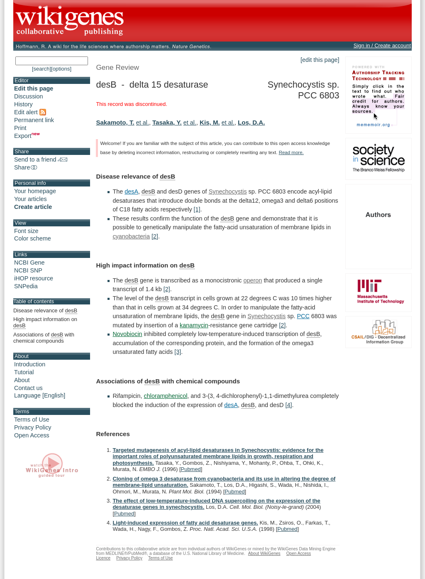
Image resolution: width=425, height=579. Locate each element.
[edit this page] (320, 59)
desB (167, 176)
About (22, 380)
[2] (154, 236)
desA (131, 191)
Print (20, 128)
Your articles (30, 199)
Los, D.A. (251, 122)
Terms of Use (31, 419)
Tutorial (24, 372)
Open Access (31, 435)
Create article (33, 207)
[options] (61, 69)
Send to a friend (40, 159)
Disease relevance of (45, 310)
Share (26, 167)
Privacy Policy (32, 427)
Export (27, 135)
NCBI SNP (28, 270)
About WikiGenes (264, 553)
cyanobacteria (131, 236)
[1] (197, 209)
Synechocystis (228, 191)
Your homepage (35, 191)
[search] (41, 69)
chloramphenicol (166, 396)
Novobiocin (127, 334)
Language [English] (39, 395)
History (23, 104)
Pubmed (191, 469)
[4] (289, 405)
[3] (177, 351)
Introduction (29, 364)
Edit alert (30, 112)
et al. (142, 122)
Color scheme (32, 238)
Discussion (28, 96)
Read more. (291, 152)
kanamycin (194, 325)
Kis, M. (210, 122)
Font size (26, 231)
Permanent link (34, 120)
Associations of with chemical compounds (43, 337)
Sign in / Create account (382, 45)
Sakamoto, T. (115, 122)
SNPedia (26, 286)
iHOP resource (33, 278)
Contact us (28, 388)
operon (253, 280)
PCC (303, 316)
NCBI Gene (29, 262)
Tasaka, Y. (167, 122)
